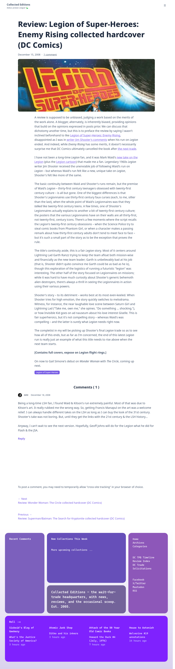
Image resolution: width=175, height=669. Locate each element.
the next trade (127, 149)
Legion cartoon (66, 162)
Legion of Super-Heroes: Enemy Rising (95, 135)
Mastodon (138, 586)
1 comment (50, 54)
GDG (26, 394)
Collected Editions (18, 4)
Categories (140, 546)
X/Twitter (139, 583)
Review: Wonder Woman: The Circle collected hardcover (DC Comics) (60, 502)
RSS (135, 590)
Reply (21, 438)
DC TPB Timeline (143, 557)
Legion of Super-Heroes (47, 372)
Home (135, 538)
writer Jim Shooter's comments (87, 140)
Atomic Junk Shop (60, 627)
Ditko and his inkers (63, 633)
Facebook (138, 579)
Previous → (25, 514)
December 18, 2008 (40, 394)
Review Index (141, 561)
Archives (138, 542)
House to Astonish (141, 627)
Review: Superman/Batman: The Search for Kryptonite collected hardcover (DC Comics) (71, 518)
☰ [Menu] (165, 5)
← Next (22, 498)
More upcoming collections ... (72, 549)
